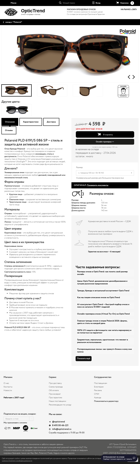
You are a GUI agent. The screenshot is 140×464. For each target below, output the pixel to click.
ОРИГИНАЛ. (91, 185)
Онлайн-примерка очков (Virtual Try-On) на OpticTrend (103, 313)
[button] (129, 77)
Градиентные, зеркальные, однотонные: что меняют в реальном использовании (102, 341)
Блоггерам (99, 386)
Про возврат (55, 394)
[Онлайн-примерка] (123, 90)
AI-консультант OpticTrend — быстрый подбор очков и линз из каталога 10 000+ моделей (103, 306)
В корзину (108, 134)
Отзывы (9, 130)
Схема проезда (56, 386)
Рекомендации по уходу (60, 404)
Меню (13, 3)
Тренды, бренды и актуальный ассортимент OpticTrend (103, 290)
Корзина (127, 3)
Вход (98, 3)
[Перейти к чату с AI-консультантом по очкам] (119, 458)
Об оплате (54, 390)
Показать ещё (83, 358)
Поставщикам (100, 383)
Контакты (8, 386)
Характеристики (30, 121)
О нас (6, 383)
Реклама (98, 390)
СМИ (96, 394)
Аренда (97, 397)
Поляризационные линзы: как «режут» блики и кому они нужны (104, 350)
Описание (10, 121)
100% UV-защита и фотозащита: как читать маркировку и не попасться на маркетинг (104, 331)
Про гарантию (55, 397)
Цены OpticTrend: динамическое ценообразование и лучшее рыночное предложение (102, 282)
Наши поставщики (57, 401)
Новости (8, 390)
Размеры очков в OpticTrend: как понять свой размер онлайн (102, 273)
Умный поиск (69, 3)
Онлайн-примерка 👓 (105, 141)
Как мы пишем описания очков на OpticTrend (98, 297)
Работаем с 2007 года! (14, 397)
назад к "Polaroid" (13, 22)
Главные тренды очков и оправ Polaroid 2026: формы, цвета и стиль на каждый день (102, 322)
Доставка (51, 121)
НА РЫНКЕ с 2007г (129, 9)
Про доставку (55, 383)
